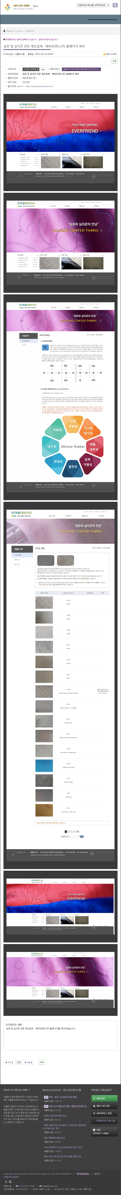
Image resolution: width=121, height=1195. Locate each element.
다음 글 (28, 1062)
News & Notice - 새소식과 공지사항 (62, 1090)
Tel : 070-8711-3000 (25, 1186)
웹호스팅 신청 (101, 1106)
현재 (19, 1062)
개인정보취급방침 (82, 1174)
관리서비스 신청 (102, 1113)
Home (7, 31)
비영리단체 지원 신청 (104, 1120)
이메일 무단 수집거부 (11, 1177)
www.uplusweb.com (12, 1174)
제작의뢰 (99, 1098)
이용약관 (96, 1174)
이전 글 (9, 1062)
